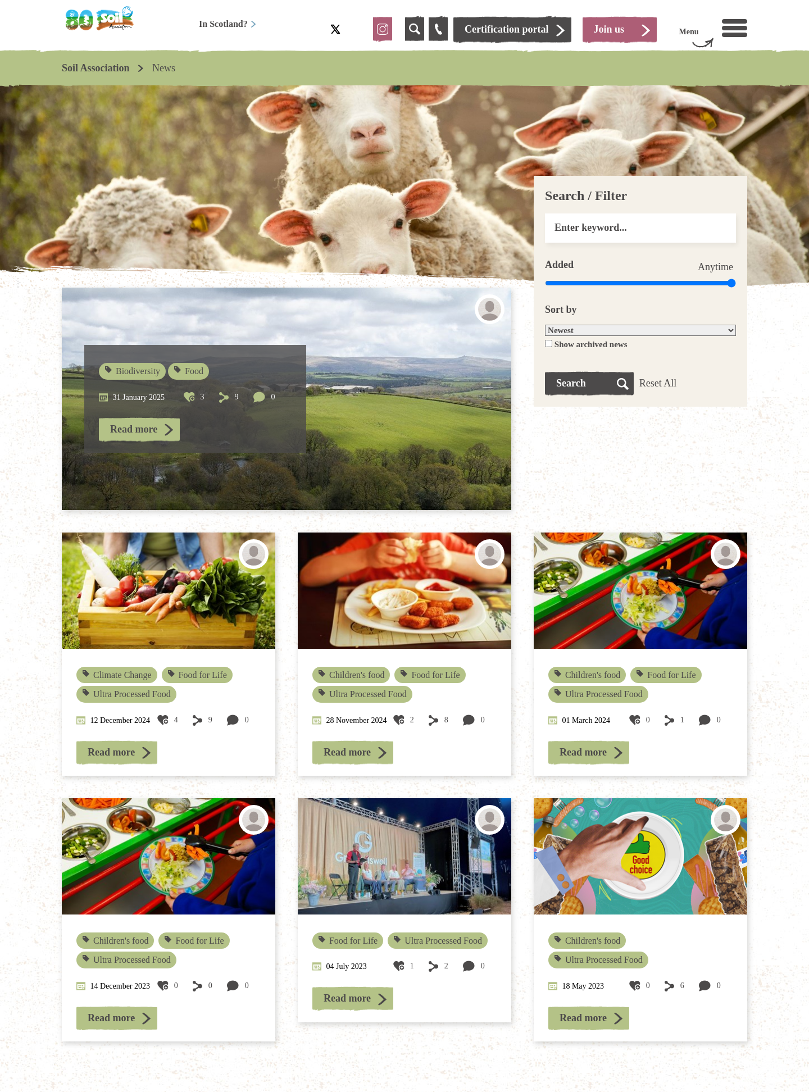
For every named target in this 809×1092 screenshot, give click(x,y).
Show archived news (591, 344)
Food (189, 371)
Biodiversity (133, 371)
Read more (133, 429)
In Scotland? (228, 24)
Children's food (351, 675)
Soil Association (96, 68)
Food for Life (197, 675)
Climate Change (117, 675)
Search (571, 383)
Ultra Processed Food (127, 694)
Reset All (658, 383)
